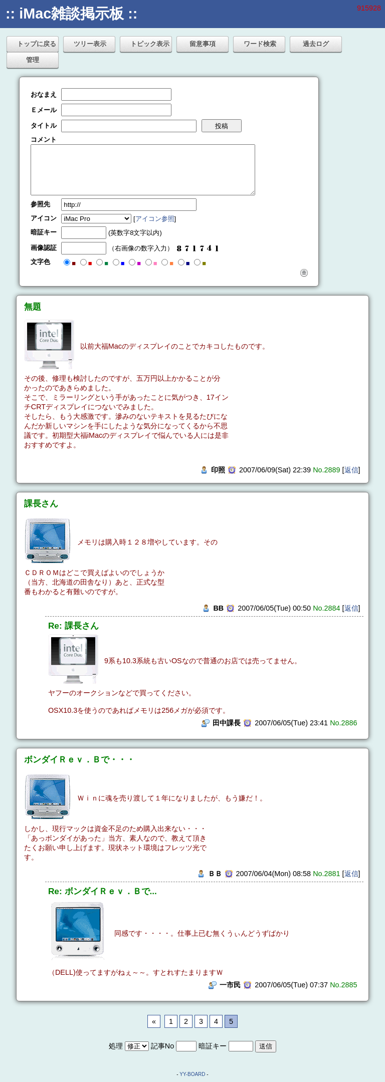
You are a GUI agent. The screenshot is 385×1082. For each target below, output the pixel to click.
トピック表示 (149, 44)
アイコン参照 (154, 218)
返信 (351, 470)
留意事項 (202, 44)
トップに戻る (36, 44)
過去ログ (316, 44)
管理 (32, 60)
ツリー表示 (90, 44)
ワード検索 (260, 44)
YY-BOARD (192, 1074)
